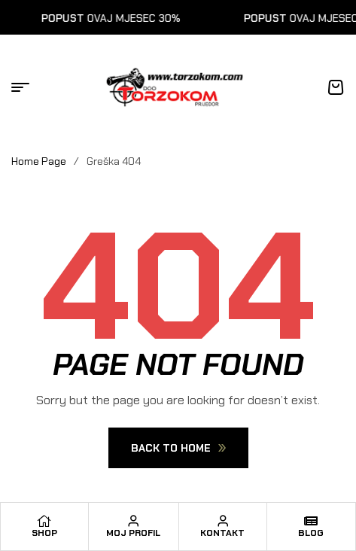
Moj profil (133, 533)
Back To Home (178, 448)
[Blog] (311, 521)
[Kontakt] (223, 521)
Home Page (38, 161)
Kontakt (222, 533)
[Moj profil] (133, 521)
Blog (311, 533)
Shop (44, 533)
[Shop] (44, 521)
